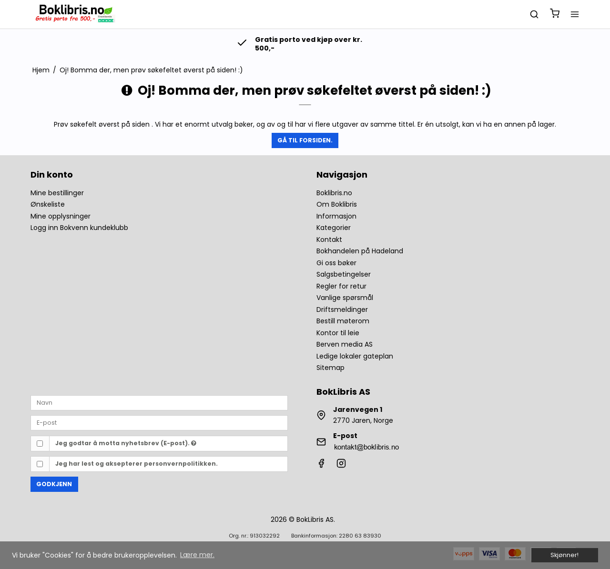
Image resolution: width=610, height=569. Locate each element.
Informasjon (336, 216)
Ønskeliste (47, 204)
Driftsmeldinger (342, 309)
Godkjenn (54, 484)
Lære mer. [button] (197, 554)
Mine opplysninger (60, 216)
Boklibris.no (334, 193)
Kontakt (329, 239)
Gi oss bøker (336, 263)
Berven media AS (344, 344)
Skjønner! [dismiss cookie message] (564, 555)
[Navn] (159, 402)
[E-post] (159, 422)
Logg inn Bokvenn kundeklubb (79, 227)
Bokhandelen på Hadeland (359, 251)
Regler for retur (341, 286)
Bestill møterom (342, 321)
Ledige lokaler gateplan (354, 356)
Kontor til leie (337, 333)
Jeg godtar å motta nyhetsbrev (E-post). (125, 443)
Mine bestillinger (57, 193)
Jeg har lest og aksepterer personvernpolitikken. (136, 463)
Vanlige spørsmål (344, 297)
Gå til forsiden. (305, 140)
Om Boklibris (336, 204)
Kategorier (333, 227)
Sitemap (330, 367)
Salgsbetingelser (343, 274)
